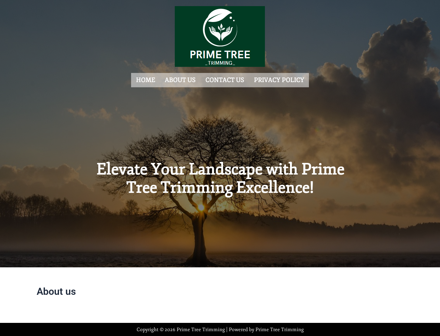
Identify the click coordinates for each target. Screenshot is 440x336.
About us (180, 79)
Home (145, 79)
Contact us (224, 79)
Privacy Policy (279, 79)
